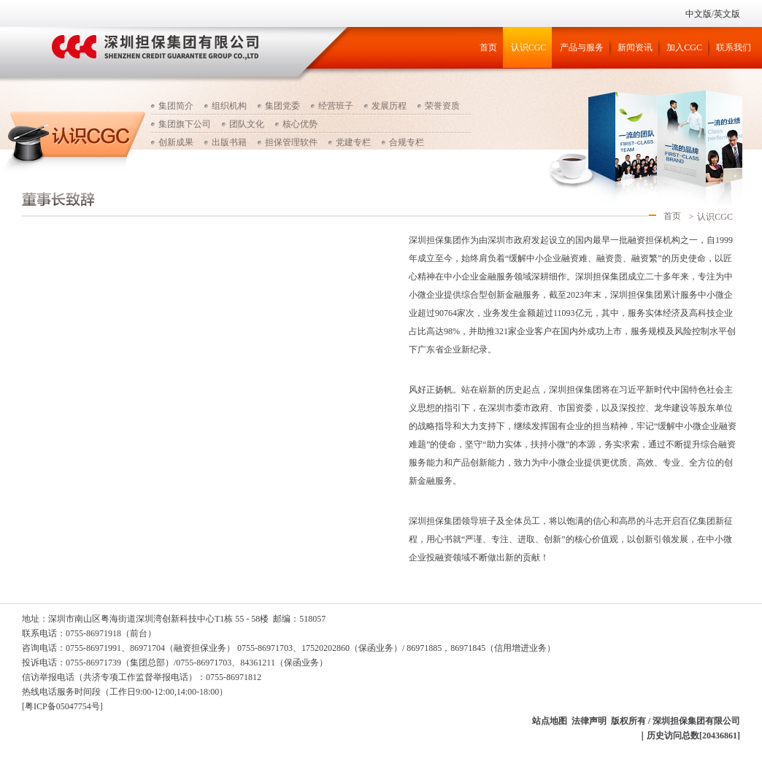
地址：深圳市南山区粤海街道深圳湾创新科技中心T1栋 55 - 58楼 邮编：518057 (174, 619)
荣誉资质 (442, 106)
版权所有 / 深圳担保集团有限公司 (675, 721)
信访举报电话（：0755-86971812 (141, 677)
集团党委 (282, 106)
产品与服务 (582, 47)
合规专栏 (406, 142)
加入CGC (684, 47)
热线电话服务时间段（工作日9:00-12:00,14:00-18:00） (125, 692)
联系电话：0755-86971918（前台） (89, 633)
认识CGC (529, 47)
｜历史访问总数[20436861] (689, 735)
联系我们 (733, 47)
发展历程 (389, 106)
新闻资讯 (635, 47)
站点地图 (549, 721)
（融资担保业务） (200, 648)
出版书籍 (229, 142)
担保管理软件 (291, 142)
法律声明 (589, 721)
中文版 (698, 14)
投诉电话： (44, 662)
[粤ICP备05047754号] (62, 706)
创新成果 (175, 142)
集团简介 (175, 106)
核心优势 (300, 124)
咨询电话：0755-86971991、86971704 (93, 648)
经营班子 (335, 106)
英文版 (727, 14)
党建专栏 (353, 142)
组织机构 (229, 106)
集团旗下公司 (184, 124)
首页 (488, 47)
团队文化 (246, 124)
